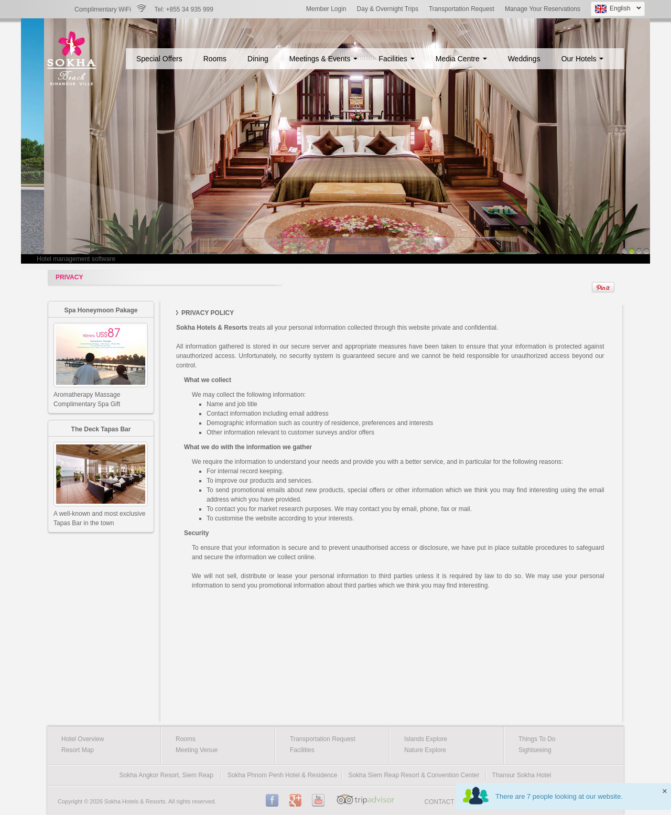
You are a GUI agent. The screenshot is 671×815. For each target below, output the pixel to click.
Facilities (396, 59)
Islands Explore (425, 739)
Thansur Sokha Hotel (521, 775)
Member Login (326, 9)
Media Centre (461, 59)
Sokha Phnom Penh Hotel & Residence (282, 775)
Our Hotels (582, 59)
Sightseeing (534, 750)
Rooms (214, 59)
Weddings (524, 59)
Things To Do (536, 739)
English (616, 9)
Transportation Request (461, 9)
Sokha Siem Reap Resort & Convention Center (413, 775)
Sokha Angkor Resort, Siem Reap (166, 775)
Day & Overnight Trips (387, 9)
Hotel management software (76, 259)
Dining (257, 59)
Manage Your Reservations (542, 9)
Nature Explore (425, 750)
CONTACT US (445, 802)
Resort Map (77, 750)
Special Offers (159, 59)
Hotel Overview (82, 739)
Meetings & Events (323, 59)
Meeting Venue (197, 750)
